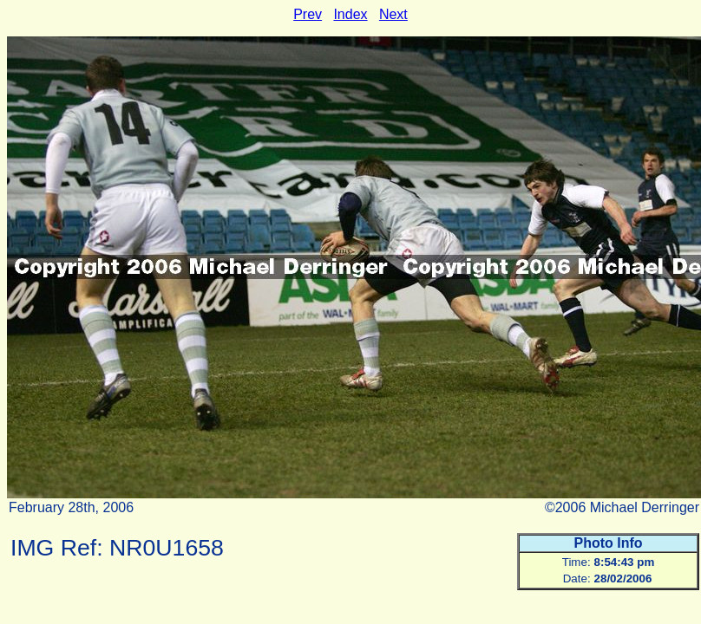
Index (350, 14)
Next (393, 14)
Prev (307, 14)
